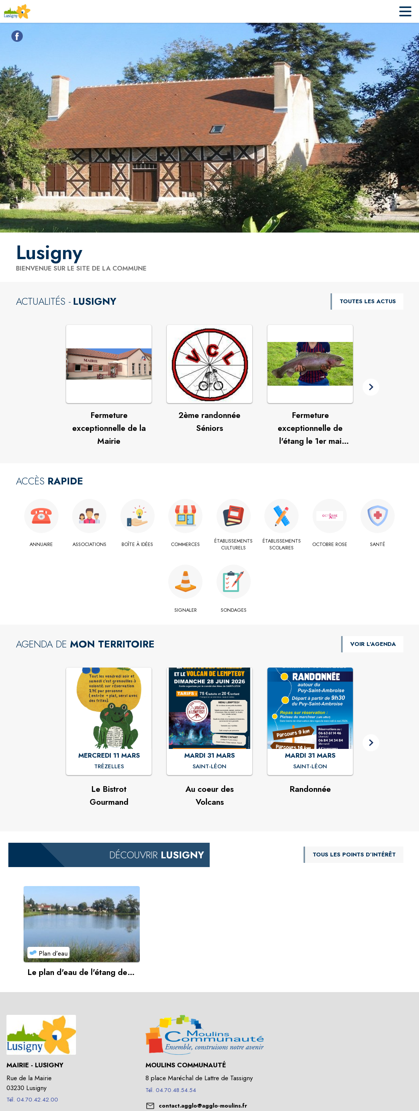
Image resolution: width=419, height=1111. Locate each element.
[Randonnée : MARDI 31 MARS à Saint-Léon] (310, 766)
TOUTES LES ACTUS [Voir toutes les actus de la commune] (368, 301)
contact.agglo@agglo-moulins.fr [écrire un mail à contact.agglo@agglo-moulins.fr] (203, 1106)
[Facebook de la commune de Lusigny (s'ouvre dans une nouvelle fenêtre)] (15, 37)
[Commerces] (185, 544)
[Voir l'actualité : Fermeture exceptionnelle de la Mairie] (109, 364)
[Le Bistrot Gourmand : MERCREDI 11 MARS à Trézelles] (109, 766)
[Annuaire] (41, 544)
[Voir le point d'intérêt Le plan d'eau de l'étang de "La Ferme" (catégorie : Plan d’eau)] (82, 924)
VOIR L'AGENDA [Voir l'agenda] (373, 644)
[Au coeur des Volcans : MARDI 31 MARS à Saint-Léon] (209, 766)
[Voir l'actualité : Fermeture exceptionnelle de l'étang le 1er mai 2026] (310, 364)
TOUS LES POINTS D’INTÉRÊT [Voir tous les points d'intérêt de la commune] (354, 854)
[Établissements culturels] (234, 545)
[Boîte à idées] (137, 544)
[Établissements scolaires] (281, 545)
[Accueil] (17, 11)
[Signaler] (185, 610)
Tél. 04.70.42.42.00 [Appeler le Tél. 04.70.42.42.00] (32, 1099)
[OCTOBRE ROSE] (330, 544)
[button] (370, 387)
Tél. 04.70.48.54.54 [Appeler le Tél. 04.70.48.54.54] (170, 1090)
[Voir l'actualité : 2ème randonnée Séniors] (209, 364)
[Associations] (89, 544)
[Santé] (378, 544)
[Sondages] (234, 610)
